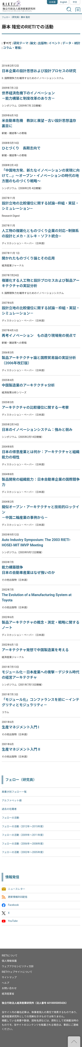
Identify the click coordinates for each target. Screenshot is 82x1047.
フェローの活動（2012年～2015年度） (23, 826)
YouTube (13, 921)
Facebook (13, 904)
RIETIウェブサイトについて (17, 971)
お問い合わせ (9, 988)
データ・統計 (71, 43)
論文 (33, 43)
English (63, 2)
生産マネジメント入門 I (20, 727)
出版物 (42, 43)
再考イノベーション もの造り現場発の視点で (39, 335)
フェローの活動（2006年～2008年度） (23, 843)
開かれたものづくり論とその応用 (28, 258)
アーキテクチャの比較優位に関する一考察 (35, 407)
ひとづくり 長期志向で (21, 148)
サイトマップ (9, 977)
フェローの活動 (10, 817)
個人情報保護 (9, 960)
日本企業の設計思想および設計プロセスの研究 (39, 71)
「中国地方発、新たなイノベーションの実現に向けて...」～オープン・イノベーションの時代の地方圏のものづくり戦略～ (41, 175)
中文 (75, 2)
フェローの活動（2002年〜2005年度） (23, 852)
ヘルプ (5, 982)
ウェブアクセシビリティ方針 (18, 966)
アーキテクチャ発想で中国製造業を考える (35, 650)
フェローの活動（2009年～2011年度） (23, 835)
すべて (7, 43)
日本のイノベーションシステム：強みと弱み (37, 430)
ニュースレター (16, 889)
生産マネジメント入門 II (21, 749)
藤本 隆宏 (25, 17)
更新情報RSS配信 (17, 897)
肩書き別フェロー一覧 (14, 791)
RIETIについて (9, 955)
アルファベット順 (12, 800)
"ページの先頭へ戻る (74, 1041)
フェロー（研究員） (11, 17)
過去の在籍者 (9, 809)
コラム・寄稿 (12, 48)
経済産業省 (8, 993)
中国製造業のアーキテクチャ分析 (28, 385)
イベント (55, 43)
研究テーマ (20, 43)
